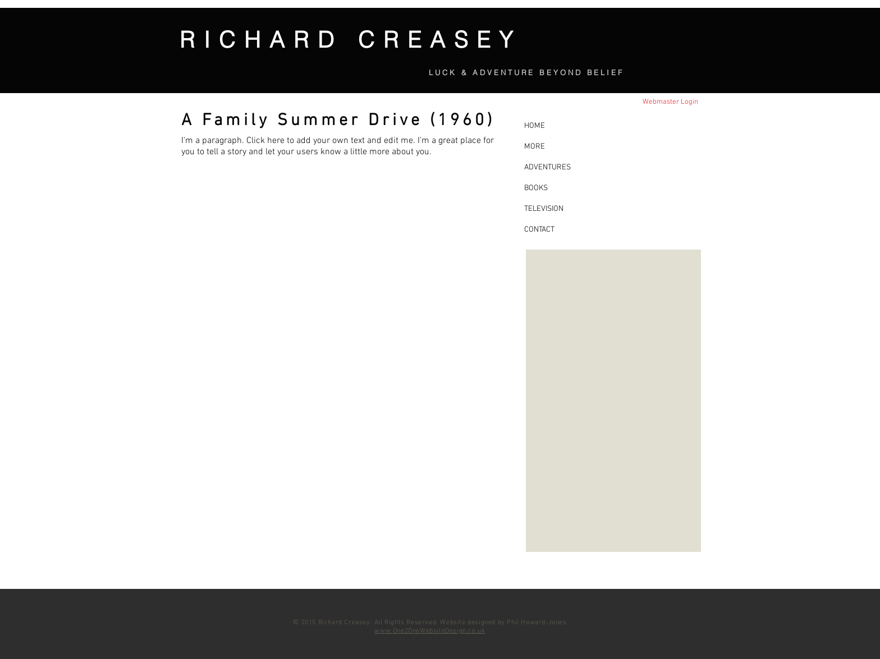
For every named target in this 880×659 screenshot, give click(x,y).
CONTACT (539, 229)
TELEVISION (543, 209)
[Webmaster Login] (670, 102)
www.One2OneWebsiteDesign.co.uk (429, 631)
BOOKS (536, 188)
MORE (534, 146)
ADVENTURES (547, 167)
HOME (534, 126)
